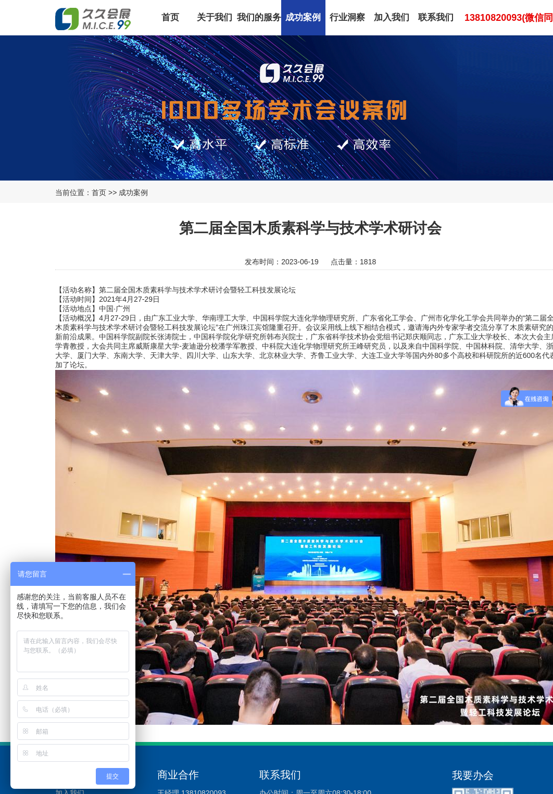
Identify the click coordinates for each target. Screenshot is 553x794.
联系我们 (436, 17)
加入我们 (391, 17)
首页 (170, 17)
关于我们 (214, 17)
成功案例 (303, 17)
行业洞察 (347, 17)
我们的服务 (259, 17)
